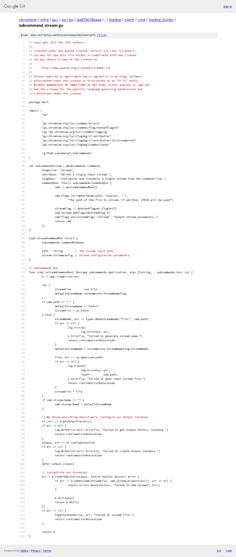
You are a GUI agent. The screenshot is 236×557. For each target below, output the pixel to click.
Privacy (35, 551)
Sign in (227, 6)
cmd (141, 19)
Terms (47, 551)
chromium (28, 19)
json (228, 550)
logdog (115, 19)
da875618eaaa (89, 19)
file (102, 35)
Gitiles (24, 551)
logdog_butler (161, 19)
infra (44, 19)
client (129, 19)
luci (55, 19)
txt (219, 550)
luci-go (67, 19)
